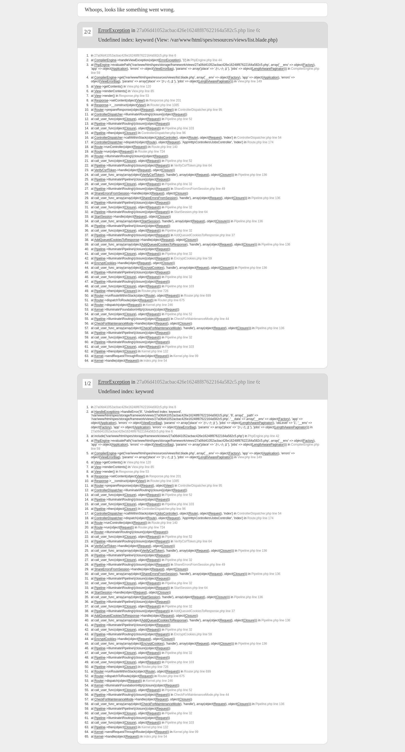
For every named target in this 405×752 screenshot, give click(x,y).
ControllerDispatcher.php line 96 (164, 133)
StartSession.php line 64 (191, 212)
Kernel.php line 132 (155, 351)
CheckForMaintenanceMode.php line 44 (201, 319)
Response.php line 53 (134, 96)
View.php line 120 (139, 86)
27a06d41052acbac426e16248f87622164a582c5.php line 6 (198, 30)
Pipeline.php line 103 (179, 128)
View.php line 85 (142, 91)
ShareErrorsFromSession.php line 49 (199, 189)
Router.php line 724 (151, 151)
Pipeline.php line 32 (178, 184)
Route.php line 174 (260, 142)
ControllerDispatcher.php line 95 (200, 110)
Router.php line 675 (171, 300)
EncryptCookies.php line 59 (193, 258)
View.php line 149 (250, 81)
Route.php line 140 (164, 147)
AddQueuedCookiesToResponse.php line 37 (204, 235)
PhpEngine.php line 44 (206, 60)
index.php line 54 (155, 360)
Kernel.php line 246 (159, 305)
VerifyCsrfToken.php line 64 (193, 165)
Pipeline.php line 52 (178, 119)
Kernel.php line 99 (185, 356)
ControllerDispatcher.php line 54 (259, 137)
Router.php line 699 (197, 295)
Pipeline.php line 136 (252, 175)
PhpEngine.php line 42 (263, 436)
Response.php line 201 (165, 100)
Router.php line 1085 (164, 105)
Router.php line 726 (155, 291)
